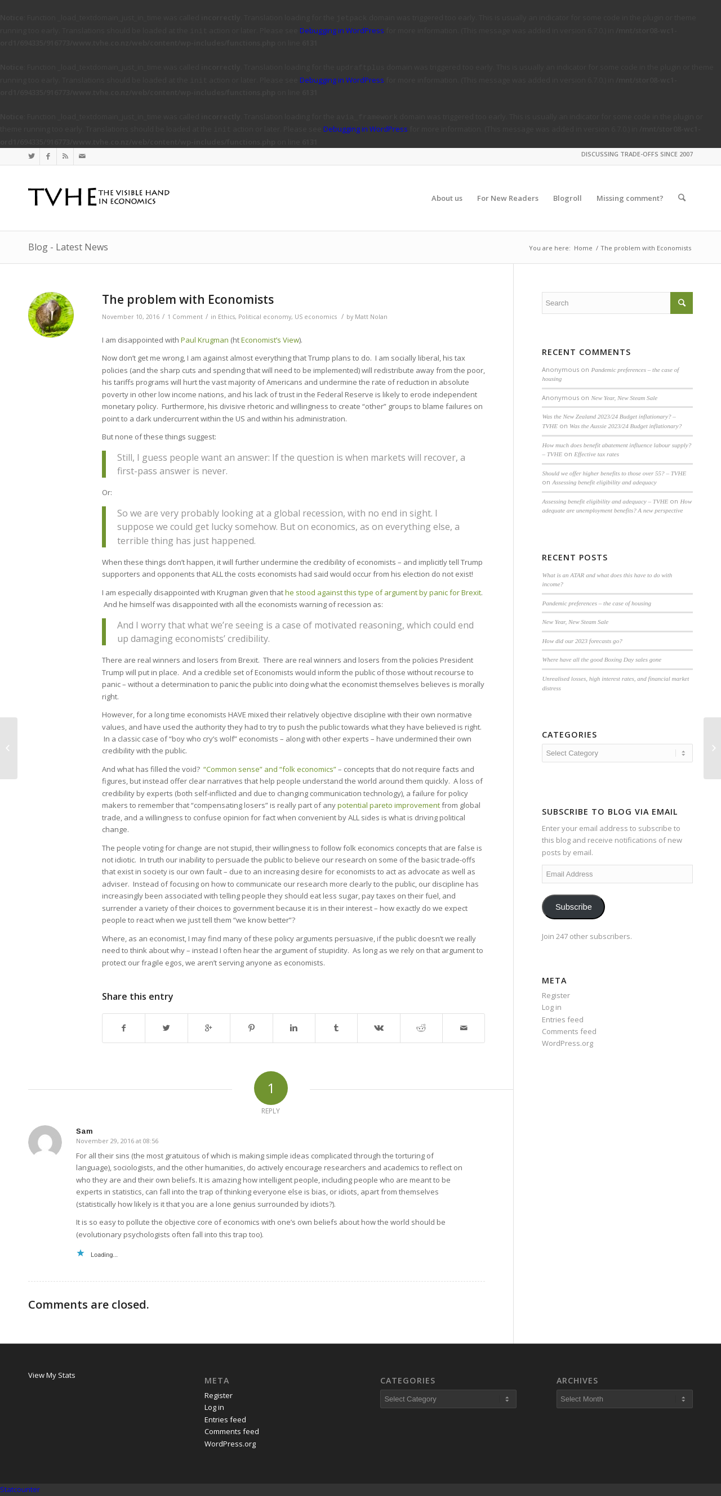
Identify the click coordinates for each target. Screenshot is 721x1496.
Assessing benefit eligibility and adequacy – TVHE (605, 501)
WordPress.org (567, 1043)
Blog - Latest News (68, 247)
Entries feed (563, 1019)
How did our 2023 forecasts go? (582, 640)
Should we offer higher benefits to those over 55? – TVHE (614, 473)
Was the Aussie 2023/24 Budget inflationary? (625, 426)
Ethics (226, 317)
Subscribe (573, 906)
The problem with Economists (188, 299)
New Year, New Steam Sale (624, 397)
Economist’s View (270, 340)
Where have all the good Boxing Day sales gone (601, 659)
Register (556, 995)
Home (583, 248)
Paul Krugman (204, 340)
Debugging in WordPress (342, 30)
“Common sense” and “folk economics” (269, 769)
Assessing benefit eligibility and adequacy (604, 482)
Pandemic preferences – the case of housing (596, 603)
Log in (552, 1007)
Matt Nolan (371, 317)
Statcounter (20, 1489)
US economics (316, 317)
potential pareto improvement (388, 805)
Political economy (264, 317)
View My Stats (51, 1375)
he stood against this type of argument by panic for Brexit (383, 592)
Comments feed (569, 1031)
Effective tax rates (596, 454)
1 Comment (185, 317)
